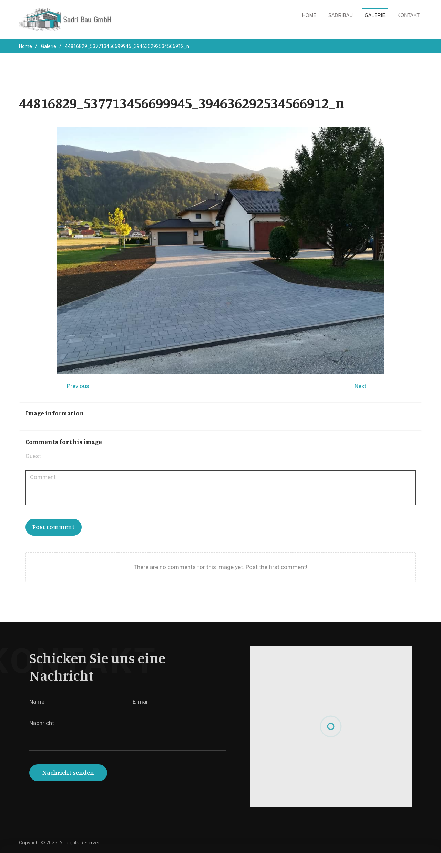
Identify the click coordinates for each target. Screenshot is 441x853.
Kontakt (408, 15)
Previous (78, 386)
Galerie (375, 15)
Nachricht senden (68, 772)
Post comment (53, 526)
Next (360, 386)
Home (309, 15)
